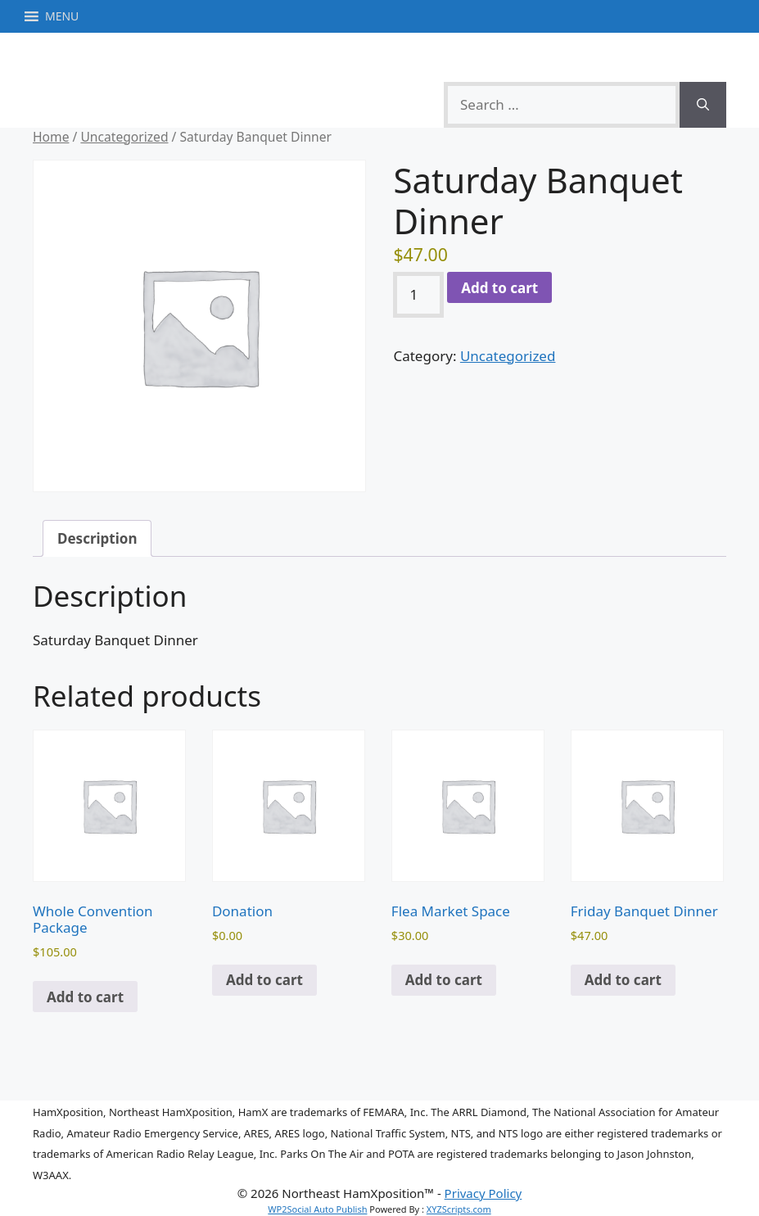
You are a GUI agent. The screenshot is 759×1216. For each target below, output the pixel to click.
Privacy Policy (483, 1193)
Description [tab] (97, 538)
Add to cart (499, 287)
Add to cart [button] (85, 997)
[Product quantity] (418, 295)
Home (51, 137)
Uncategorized (124, 137)
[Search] (703, 105)
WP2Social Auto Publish (317, 1209)
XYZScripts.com (459, 1209)
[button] (62, 16)
